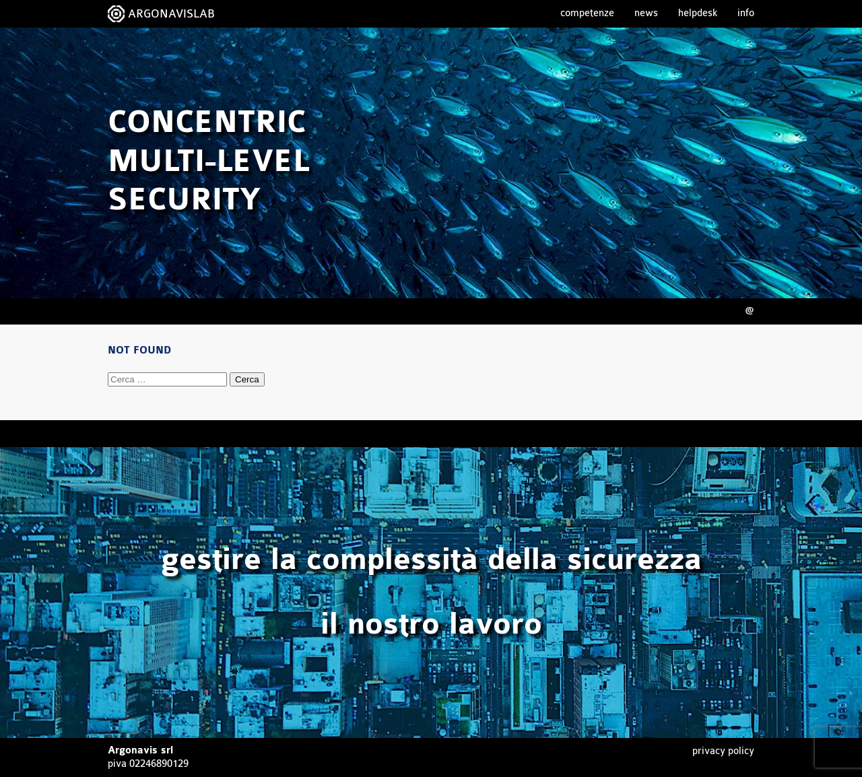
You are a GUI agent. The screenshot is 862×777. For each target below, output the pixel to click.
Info (745, 13)
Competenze (587, 13)
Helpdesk (697, 13)
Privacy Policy (723, 751)
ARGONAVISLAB (171, 13)
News (646, 13)
